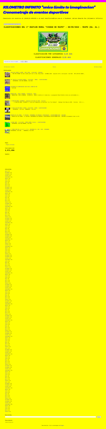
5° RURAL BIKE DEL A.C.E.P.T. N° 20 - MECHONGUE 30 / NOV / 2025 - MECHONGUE (30, 129)
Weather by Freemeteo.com (9, 422)
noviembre (7, 174)
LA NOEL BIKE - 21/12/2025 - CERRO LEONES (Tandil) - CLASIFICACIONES (28, 122)
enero (6, 348)
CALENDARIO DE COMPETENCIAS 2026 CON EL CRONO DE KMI (24, 86)
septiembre (7, 177)
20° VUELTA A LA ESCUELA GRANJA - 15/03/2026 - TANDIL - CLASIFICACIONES (29, 79)
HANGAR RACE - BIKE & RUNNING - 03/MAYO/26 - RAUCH (23, 93)
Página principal (10, 144)
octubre (7, 175)
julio (6, 179)
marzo (6, 171)
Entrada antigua (98, 66)
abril (6, 184)
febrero (7, 202)
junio (6, 181)
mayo (6, 182)
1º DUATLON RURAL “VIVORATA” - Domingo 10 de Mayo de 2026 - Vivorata (28, 100)
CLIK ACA (68, 54)
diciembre (7, 172)
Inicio (54, 66)
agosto (6, 178)
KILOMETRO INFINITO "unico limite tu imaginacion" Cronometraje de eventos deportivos (49, 9)
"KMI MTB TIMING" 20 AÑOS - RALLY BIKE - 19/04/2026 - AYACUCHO (26, 72)
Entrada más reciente (9, 66)
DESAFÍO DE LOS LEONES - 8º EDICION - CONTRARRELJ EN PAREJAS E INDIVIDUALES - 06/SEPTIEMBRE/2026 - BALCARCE (38, 115)
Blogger (62, 425)
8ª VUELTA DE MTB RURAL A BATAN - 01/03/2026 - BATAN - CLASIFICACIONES (29, 108)
